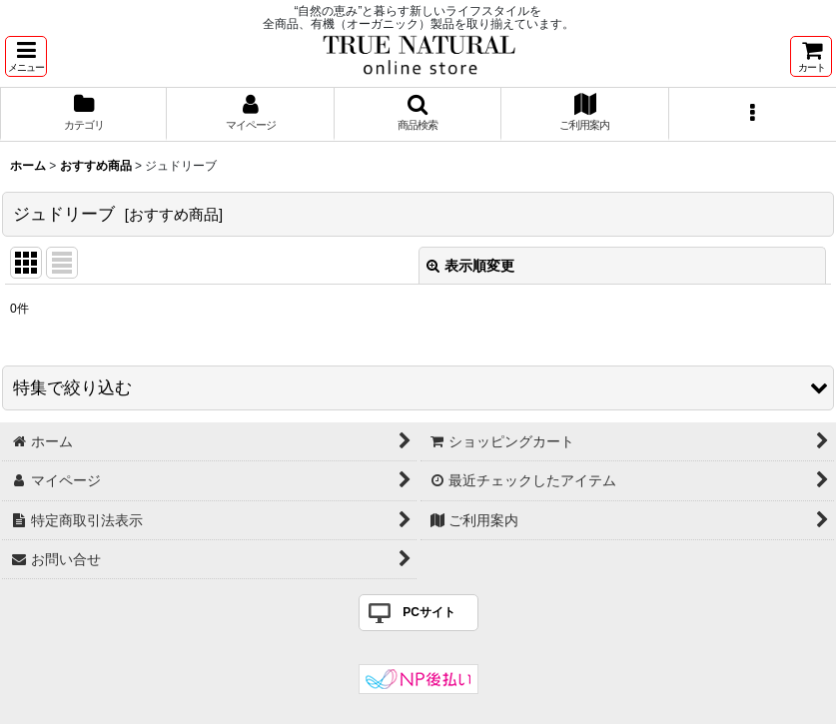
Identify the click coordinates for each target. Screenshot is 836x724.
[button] (26, 56)
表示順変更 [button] (470, 266)
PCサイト (429, 612)
